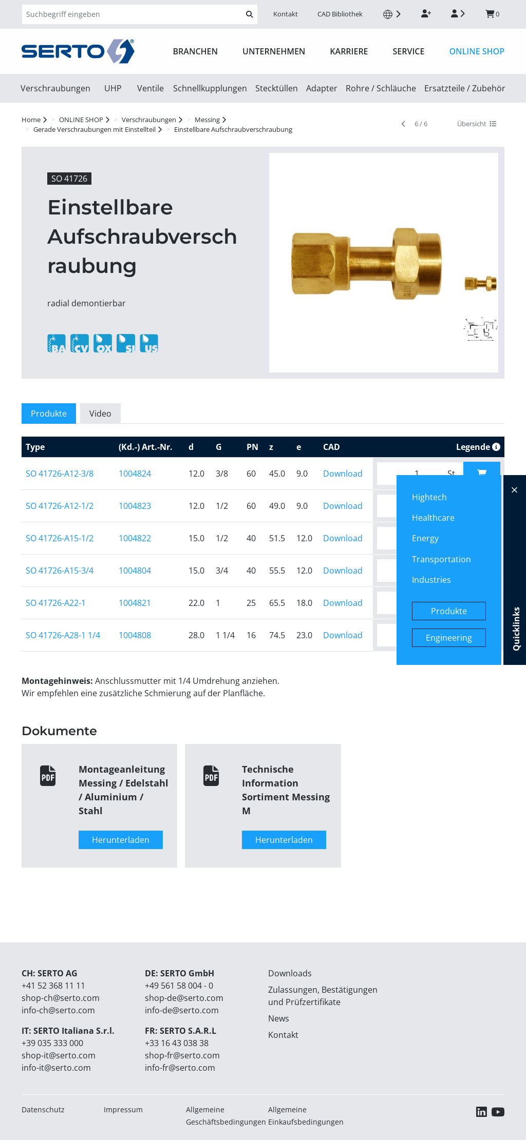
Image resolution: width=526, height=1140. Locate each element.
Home (31, 119)
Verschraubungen (55, 88)
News (278, 1018)
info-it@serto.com (56, 1067)
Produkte (449, 611)
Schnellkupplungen (210, 88)
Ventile (150, 88)
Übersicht (476, 123)
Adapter (321, 88)
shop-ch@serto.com (61, 998)
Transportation (441, 559)
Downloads (290, 973)
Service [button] (409, 51)
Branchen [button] (195, 51)
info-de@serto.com (182, 1010)
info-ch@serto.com (58, 1010)
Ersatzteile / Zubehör (464, 88)
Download (343, 473)
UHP (113, 88)
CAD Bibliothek (340, 13)
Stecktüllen (276, 88)
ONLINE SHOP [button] (476, 51)
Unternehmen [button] (273, 51)
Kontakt (285, 13)
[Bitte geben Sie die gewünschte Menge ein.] (409, 473)
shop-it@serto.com (59, 1055)
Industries (431, 579)
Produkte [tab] (49, 413)
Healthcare (433, 517)
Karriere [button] (349, 51)
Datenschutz (43, 1109)
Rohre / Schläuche (381, 88)
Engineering (449, 637)
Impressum (123, 1109)
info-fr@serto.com (180, 1067)
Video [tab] (100, 413)
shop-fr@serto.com (182, 1055)
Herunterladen (120, 840)
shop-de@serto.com (184, 998)
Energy (425, 538)
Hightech (429, 497)
